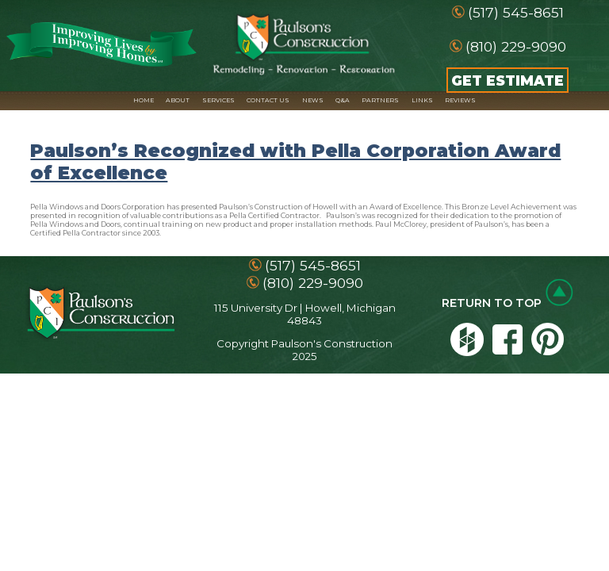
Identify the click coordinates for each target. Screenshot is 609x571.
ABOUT (178, 100)
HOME (143, 100)
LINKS (422, 100)
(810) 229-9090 (515, 46)
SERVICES (218, 100)
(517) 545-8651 (516, 12)
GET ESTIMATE (507, 80)
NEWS (313, 100)
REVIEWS (460, 100)
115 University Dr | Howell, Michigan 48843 (305, 314)
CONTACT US (268, 100)
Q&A (342, 100)
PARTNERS (380, 100)
